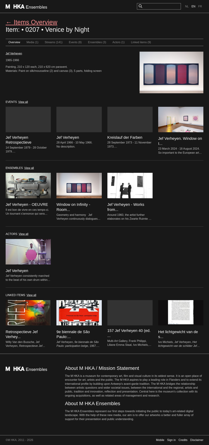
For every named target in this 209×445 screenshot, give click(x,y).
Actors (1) (118, 42)
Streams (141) (53, 42)
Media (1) (32, 42)
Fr (200, 6)
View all (23, 101)
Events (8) (75, 42)
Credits (183, 440)
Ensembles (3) (97, 42)
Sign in (171, 440)
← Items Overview (31, 22)
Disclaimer (196, 440)
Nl (187, 6)
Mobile (160, 440)
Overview (14, 42)
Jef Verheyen (14, 53)
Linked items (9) (141, 42)
